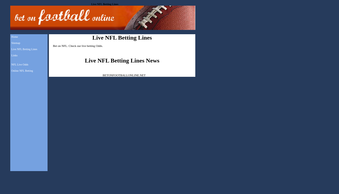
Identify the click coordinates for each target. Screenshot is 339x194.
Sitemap (15, 42)
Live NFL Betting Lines (24, 49)
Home (14, 36)
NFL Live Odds (19, 64)
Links (14, 55)
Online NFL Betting (22, 70)
